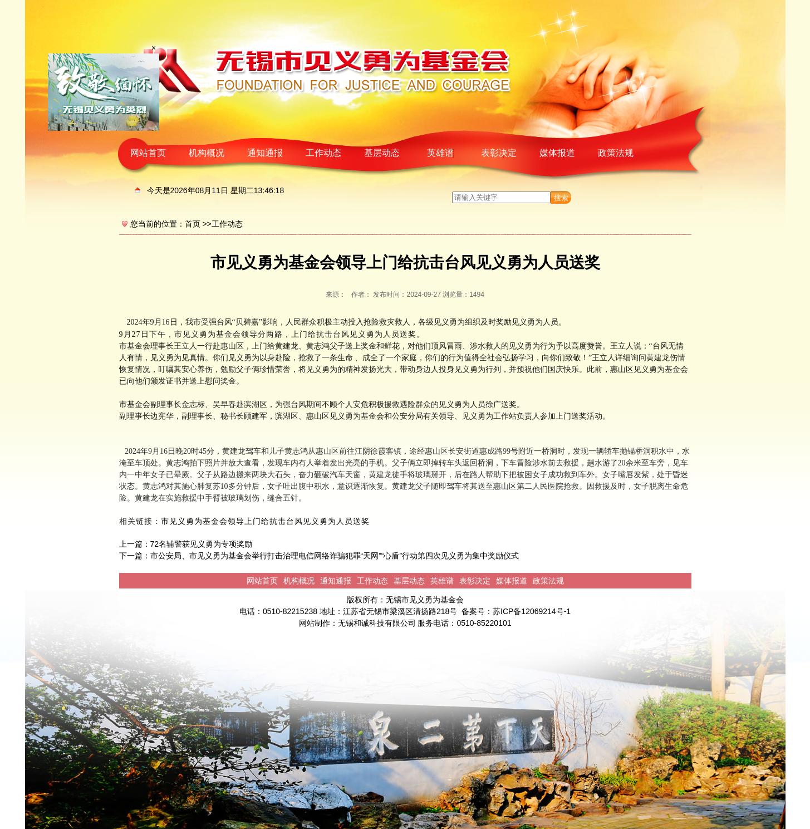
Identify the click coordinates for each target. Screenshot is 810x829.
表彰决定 (499, 153)
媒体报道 (557, 153)
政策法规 (616, 153)
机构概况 (206, 153)
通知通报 (265, 153)
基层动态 (382, 153)
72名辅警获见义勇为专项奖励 (201, 543)
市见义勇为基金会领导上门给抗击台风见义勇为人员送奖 (265, 521)
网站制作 (314, 623)
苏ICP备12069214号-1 (532, 611)
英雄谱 (440, 153)
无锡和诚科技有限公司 (377, 623)
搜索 (561, 198)
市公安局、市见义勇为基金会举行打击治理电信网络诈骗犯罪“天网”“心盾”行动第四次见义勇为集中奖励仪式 (334, 555)
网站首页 (148, 153)
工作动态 (323, 153)
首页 (192, 223)
